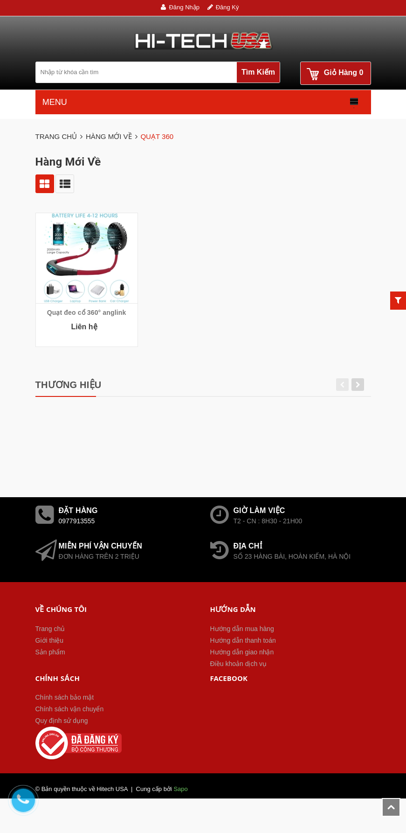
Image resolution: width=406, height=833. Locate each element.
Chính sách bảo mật (64, 721)
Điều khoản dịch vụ (238, 688)
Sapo (180, 813)
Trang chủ (50, 653)
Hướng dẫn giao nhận (242, 676)
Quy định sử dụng (61, 745)
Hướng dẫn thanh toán (243, 664)
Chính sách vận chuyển (69, 733)
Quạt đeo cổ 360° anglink (86, 312)
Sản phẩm (50, 676)
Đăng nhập (184, 7)
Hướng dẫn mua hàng (242, 653)
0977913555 (77, 545)
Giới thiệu (49, 664)
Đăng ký (227, 7)
